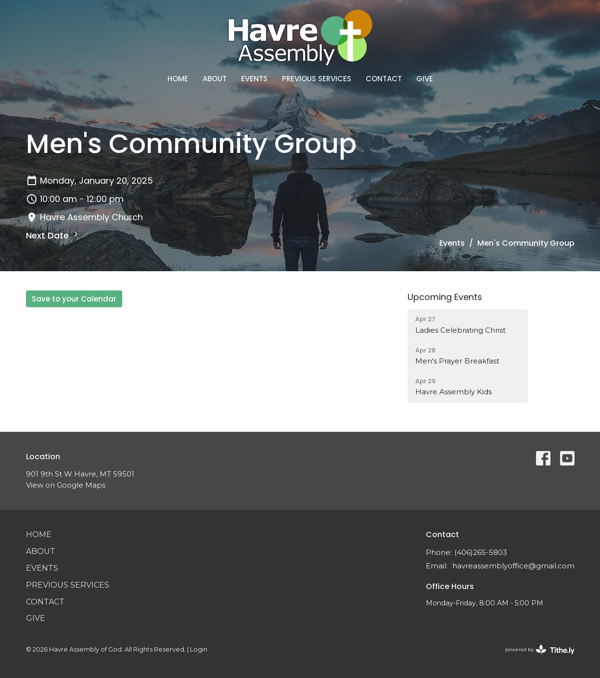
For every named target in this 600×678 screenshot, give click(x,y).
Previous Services (316, 79)
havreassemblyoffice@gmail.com (513, 565)
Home (177, 79)
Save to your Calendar (74, 299)
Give (424, 79)
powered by (539, 649)
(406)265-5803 (480, 552)
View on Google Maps (65, 485)
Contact (384, 79)
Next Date (53, 235)
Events (254, 79)
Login (198, 649)
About (215, 79)
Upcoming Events (445, 297)
